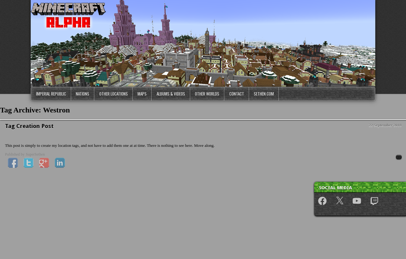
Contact (236, 94)
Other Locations (113, 94)
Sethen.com (264, 94)
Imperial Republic (51, 94)
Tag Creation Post (29, 126)
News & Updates (18, 132)
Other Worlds (207, 94)
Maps (142, 94)
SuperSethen (35, 154)
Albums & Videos (171, 94)
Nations (82, 94)
